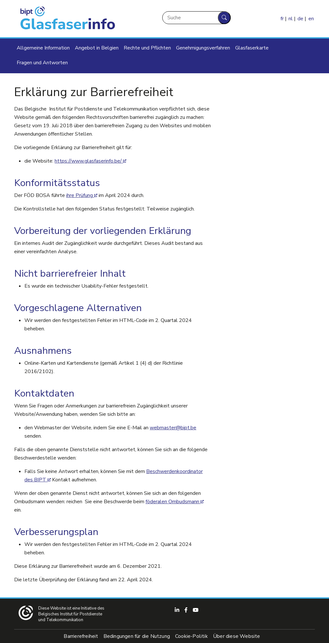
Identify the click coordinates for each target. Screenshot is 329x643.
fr (282, 18)
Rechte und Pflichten (147, 47)
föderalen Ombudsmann (172, 501)
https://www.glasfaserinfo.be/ (88, 161)
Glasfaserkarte (252, 47)
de (300, 18)
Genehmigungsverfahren (203, 47)
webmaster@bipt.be (173, 427)
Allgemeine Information (43, 47)
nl (291, 18)
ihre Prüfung (79, 195)
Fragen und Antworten (42, 62)
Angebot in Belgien (97, 47)
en (311, 18)
